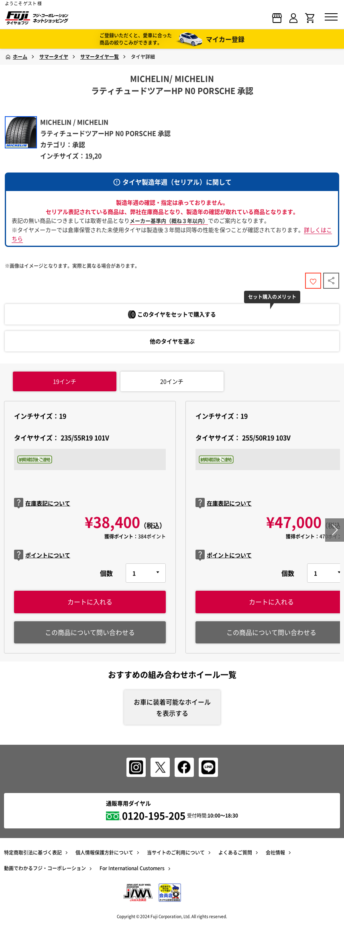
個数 (106, 573)
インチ (64, 381)
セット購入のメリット (272, 296)
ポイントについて (42, 555)
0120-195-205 (153, 815)
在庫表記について (42, 503)
